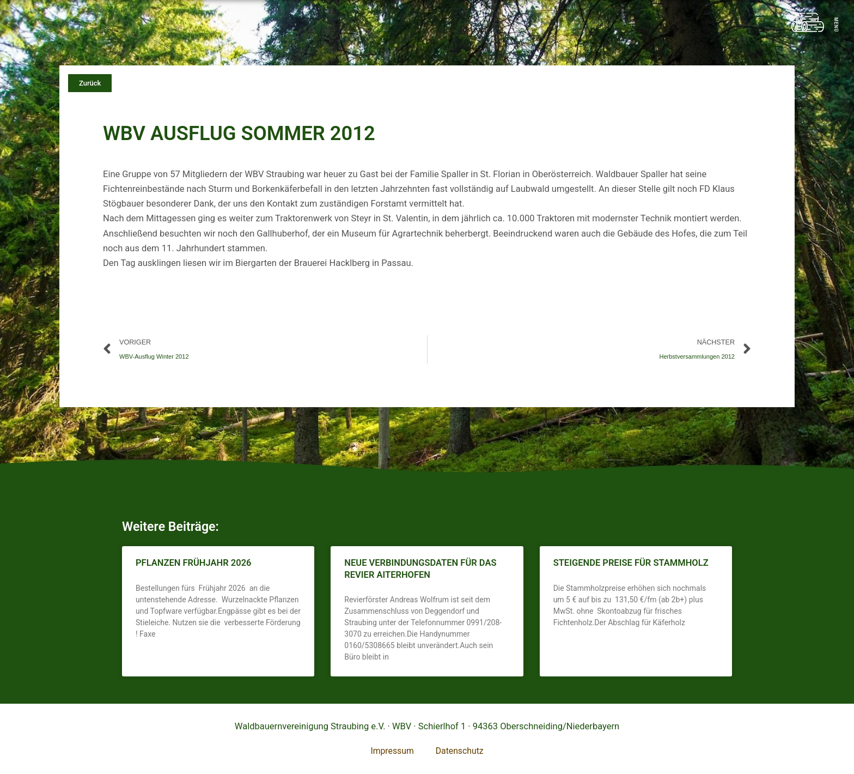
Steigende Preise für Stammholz (631, 564)
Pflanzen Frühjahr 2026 (194, 564)
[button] (90, 83)
